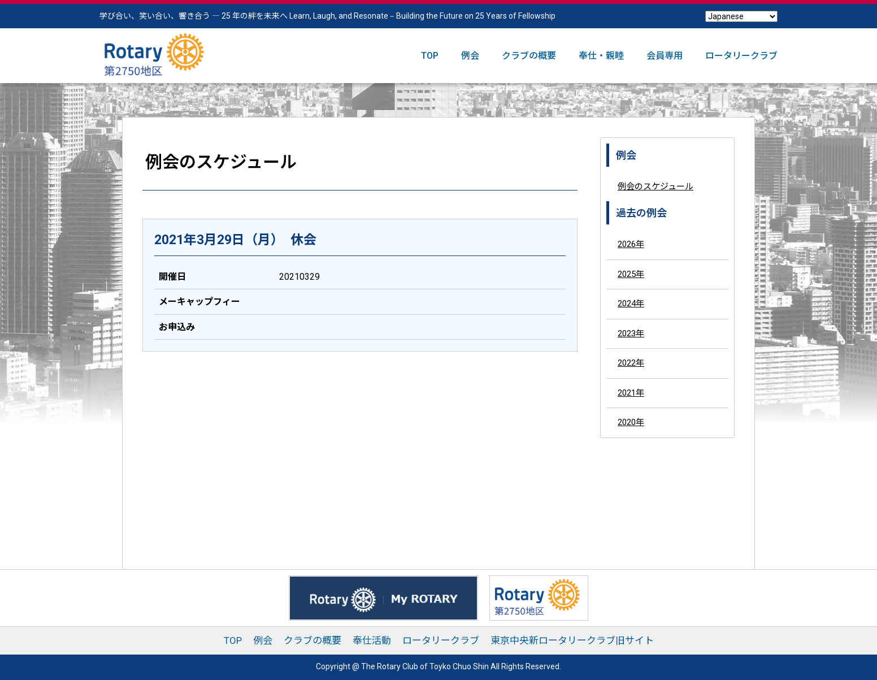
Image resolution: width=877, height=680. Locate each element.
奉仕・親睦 (601, 55)
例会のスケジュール (655, 186)
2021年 (631, 393)
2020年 (631, 422)
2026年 (631, 244)
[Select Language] (741, 16)
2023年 (631, 333)
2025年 (631, 274)
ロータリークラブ (741, 55)
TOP (429, 55)
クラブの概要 (529, 55)
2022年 (631, 363)
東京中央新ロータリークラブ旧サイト (572, 640)
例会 (470, 55)
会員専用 (664, 55)
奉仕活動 (372, 640)
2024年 (631, 303)
